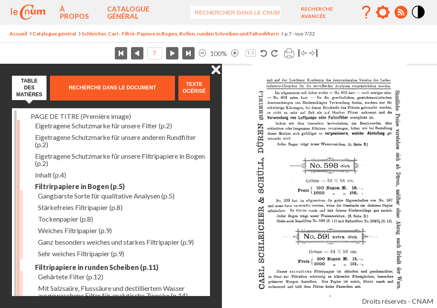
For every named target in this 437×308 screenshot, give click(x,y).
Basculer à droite (313, 53)
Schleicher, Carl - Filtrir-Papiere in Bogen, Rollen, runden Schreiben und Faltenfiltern (180, 33)
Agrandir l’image (235, 53)
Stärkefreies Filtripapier (80, 207)
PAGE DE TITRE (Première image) (81, 116)
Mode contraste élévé (418, 18)
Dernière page (188, 53)
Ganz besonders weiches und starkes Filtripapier (116, 242)
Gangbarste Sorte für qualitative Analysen (106, 196)
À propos (74, 12)
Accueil (18, 33)
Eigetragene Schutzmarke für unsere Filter (103, 125)
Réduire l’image (202, 53)
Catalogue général (128, 12)
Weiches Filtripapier (75, 230)
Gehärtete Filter (70, 276)
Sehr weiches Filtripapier (81, 253)
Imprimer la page (289, 53)
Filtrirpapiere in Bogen (80, 186)
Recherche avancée (317, 12)
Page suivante (172, 53)
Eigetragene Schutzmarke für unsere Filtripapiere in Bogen (120, 159)
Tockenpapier (65, 219)
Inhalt (50, 175)
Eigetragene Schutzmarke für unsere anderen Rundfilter (115, 140)
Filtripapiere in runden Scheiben (96, 267)
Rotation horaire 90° (274, 53)
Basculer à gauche (302, 53)
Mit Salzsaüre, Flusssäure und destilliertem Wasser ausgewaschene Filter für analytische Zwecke (113, 291)
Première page (121, 53)
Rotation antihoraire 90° (264, 53)
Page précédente (137, 53)
